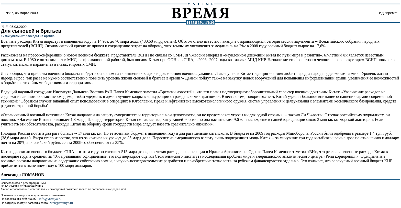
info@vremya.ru (50, 199)
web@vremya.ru (61, 203)
